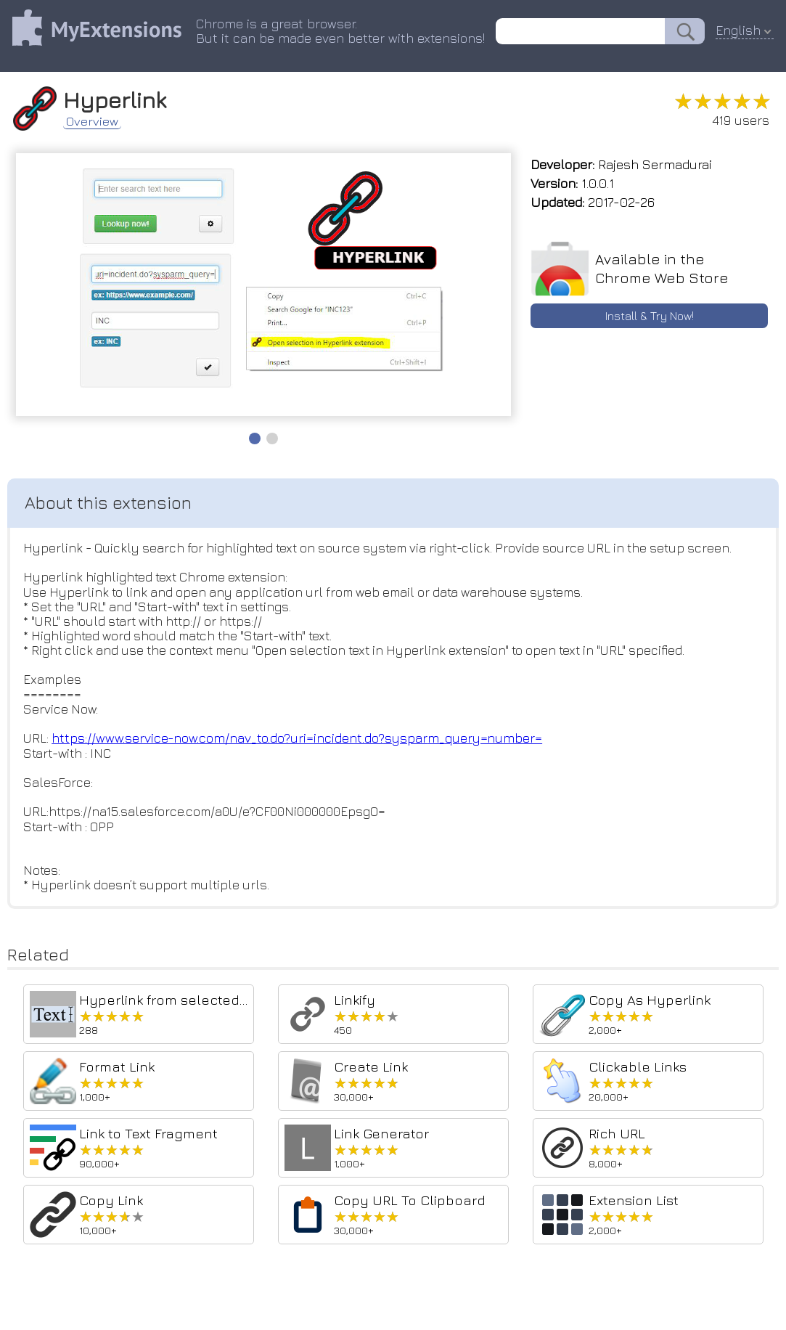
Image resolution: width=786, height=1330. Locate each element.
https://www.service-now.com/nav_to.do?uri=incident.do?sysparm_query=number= (300, 745)
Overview (98, 120)
